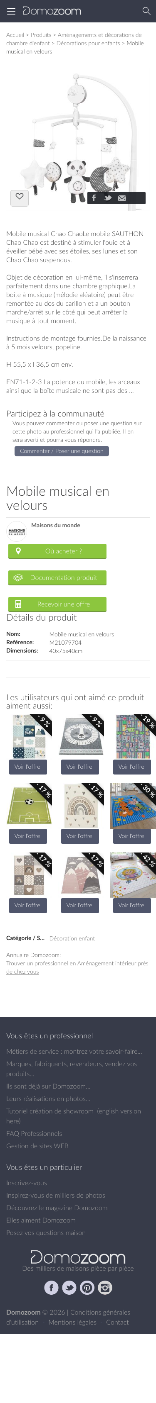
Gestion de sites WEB (37, 1145)
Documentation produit (63, 577)
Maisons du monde (55, 525)
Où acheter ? (63, 550)
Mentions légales (73, 1322)
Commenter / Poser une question (62, 451)
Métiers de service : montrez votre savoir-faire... (74, 1051)
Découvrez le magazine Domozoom (57, 1207)
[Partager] (94, 199)
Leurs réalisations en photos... (48, 1098)
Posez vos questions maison (46, 1232)
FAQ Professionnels (34, 1133)
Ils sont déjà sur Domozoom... (48, 1086)
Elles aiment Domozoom (41, 1220)
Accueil (15, 35)
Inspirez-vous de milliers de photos (55, 1195)
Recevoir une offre (63, 604)
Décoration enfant (72, 938)
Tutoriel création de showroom (50, 1111)
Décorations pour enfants (88, 43)
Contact (117, 1322)
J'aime (19, 197)
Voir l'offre (27, 766)
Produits (41, 35)
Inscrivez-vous (26, 1182)
